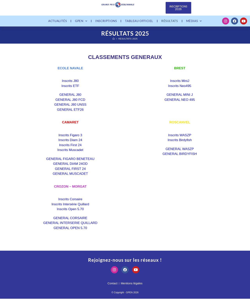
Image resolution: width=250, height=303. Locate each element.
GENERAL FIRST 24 (70, 171)
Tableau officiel (139, 22)
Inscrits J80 (70, 84)
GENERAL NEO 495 (179, 102)
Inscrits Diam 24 (70, 143)
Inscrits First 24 (70, 148)
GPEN (81, 22)
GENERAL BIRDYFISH (179, 157)
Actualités (57, 22)
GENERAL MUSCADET (70, 176)
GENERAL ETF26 (70, 112)
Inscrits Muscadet (70, 153)
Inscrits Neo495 (179, 88)
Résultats (169, 22)
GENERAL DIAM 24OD (70, 167)
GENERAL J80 (70, 97)
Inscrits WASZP (179, 138)
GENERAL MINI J (180, 97)
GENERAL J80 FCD (70, 102)
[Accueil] (113, 41)
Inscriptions (106, 22)
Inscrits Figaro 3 (70, 138)
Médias (194, 22)
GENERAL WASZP (179, 152)
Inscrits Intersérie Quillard (70, 207)
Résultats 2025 (128, 41)
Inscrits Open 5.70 (70, 212)
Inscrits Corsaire (70, 202)
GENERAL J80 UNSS (70, 107)
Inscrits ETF (70, 88)
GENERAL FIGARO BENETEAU (70, 161)
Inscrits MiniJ (179, 84)
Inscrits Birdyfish (180, 143)
